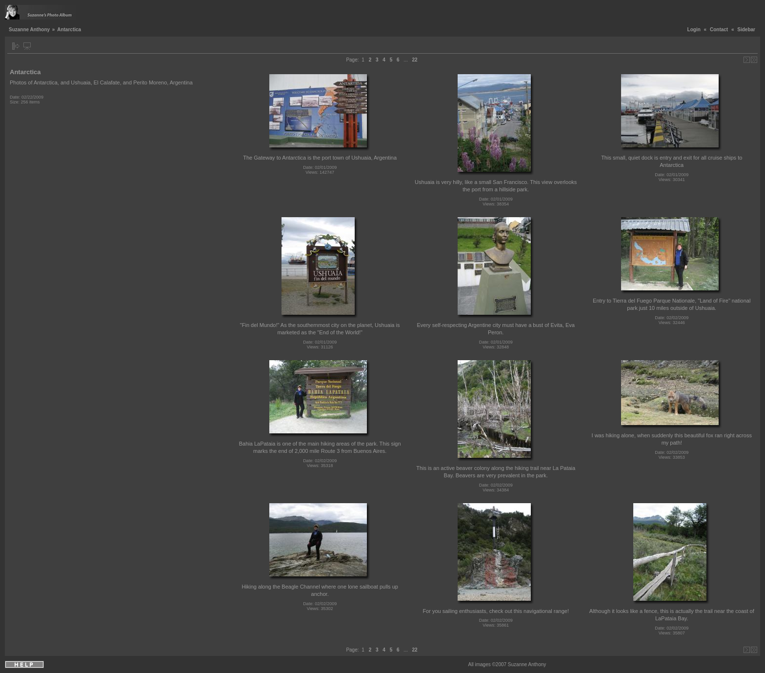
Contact (719, 29)
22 (414, 59)
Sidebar (746, 29)
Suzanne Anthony (29, 29)
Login (694, 29)
